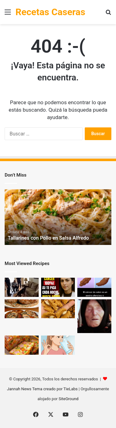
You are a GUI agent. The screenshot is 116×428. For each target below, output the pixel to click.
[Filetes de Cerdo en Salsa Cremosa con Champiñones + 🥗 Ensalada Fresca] (22, 309)
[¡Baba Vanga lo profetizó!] (94, 316)
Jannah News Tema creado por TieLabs (42, 389)
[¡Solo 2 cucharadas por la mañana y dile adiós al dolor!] (58, 345)
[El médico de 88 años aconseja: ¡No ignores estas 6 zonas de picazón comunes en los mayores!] (58, 287)
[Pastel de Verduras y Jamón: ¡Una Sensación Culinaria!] (22, 345)
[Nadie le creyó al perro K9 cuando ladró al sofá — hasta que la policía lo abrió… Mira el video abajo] (22, 287)
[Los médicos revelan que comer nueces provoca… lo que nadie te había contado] (58, 309)
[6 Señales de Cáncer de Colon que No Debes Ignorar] (94, 287)
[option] (58, 217)
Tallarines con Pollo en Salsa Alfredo (48, 238)
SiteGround (68, 398)
